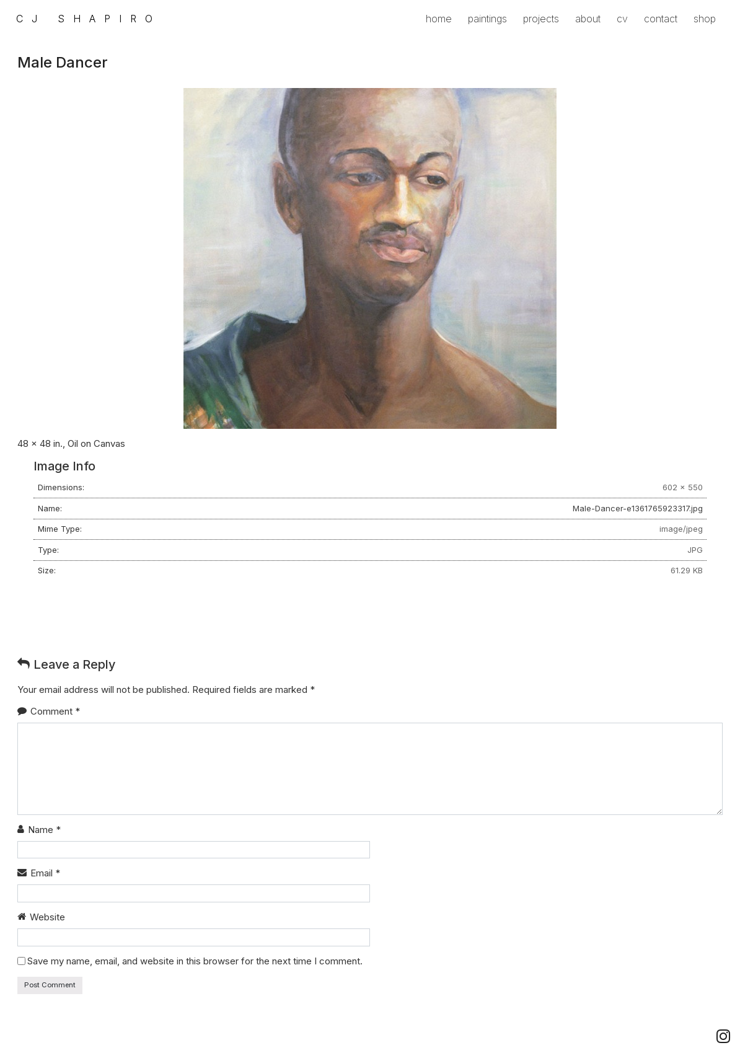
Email (45, 873)
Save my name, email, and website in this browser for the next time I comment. (195, 961)
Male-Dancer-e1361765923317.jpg (638, 508)
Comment (55, 711)
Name (44, 829)
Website (47, 917)
